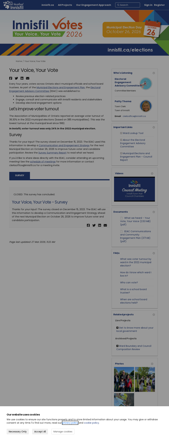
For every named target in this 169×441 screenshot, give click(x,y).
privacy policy (70, 422)
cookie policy (91, 422)
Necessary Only (18, 431)
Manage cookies (62, 431)
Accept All (40, 431)
